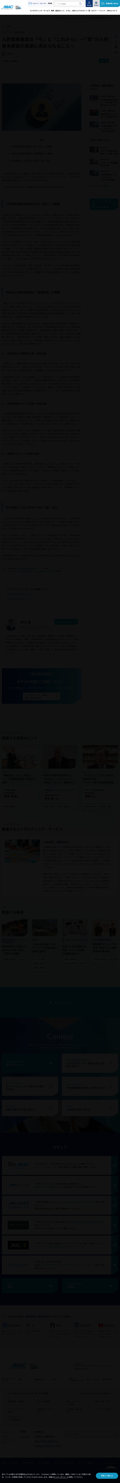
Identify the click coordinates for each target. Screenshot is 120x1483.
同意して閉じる (107, 1475)
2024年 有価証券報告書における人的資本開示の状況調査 (34, 571)
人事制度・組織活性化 (10, 61)
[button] (33, 3)
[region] (60, 778)
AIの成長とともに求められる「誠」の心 (43, 160)
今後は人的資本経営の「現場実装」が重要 (43, 153)
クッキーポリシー (60, 1477)
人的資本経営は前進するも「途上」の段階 (43, 146)
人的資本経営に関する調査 (26, 568)
